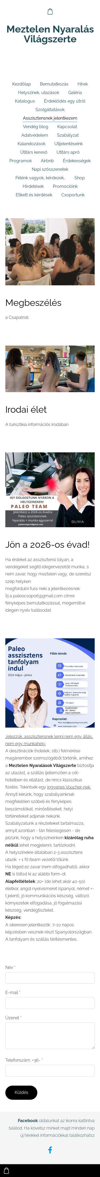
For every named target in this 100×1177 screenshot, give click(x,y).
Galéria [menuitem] (75, 92)
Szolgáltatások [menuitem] (50, 109)
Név (10, 967)
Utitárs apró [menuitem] (68, 152)
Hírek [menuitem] (83, 84)
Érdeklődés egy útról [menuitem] (64, 101)
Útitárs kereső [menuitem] (33, 152)
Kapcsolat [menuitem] (67, 126)
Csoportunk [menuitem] (73, 194)
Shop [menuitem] (79, 177)
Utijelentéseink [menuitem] (68, 143)
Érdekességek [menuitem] (77, 160)
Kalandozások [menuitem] (31, 143)
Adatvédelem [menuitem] (34, 135)
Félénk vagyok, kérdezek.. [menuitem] (40, 177)
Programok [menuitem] (20, 160)
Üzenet (13, 1017)
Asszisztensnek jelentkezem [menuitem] (50, 118)
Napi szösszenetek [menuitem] (50, 169)
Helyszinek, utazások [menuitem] (38, 92)
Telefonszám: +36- (24, 1060)
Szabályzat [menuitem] (68, 135)
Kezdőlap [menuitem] (21, 84)
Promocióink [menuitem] (65, 186)
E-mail (13, 992)
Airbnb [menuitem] (47, 160)
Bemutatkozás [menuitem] (54, 84)
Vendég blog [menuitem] (35, 126)
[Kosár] (50, 11)
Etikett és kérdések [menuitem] (34, 194)
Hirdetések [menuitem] (33, 186)
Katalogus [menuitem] (25, 101)
